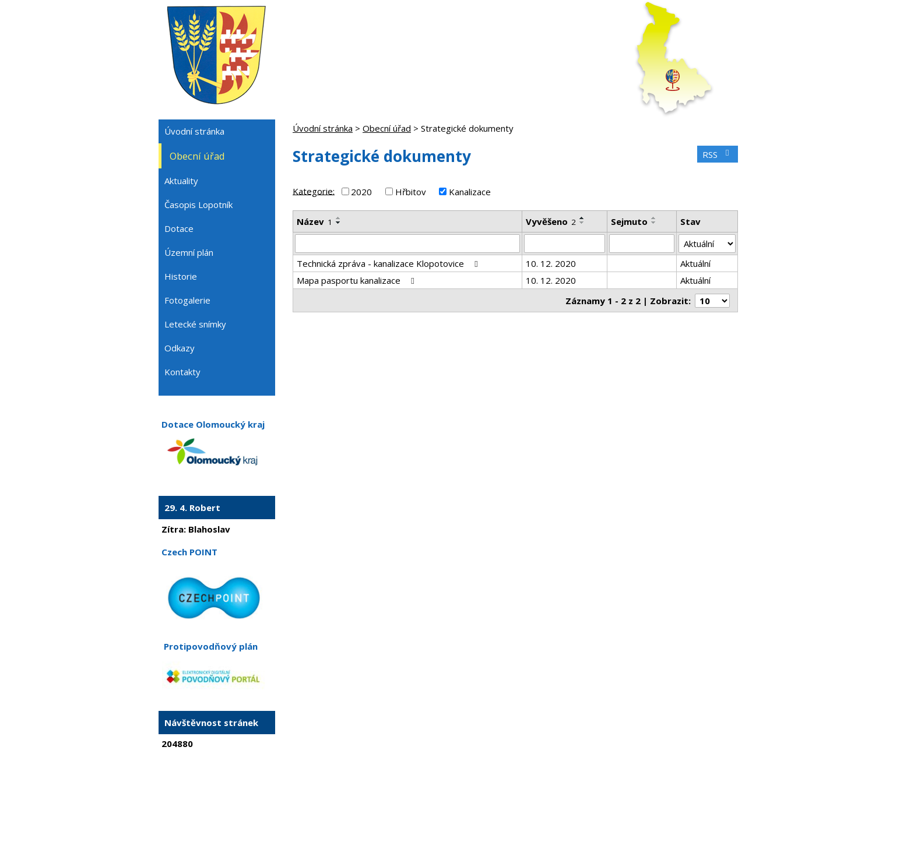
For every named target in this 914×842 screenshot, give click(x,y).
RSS (717, 154)
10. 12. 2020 (551, 263)
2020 (361, 192)
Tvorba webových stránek (441, 810)
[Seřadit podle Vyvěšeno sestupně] (582, 222)
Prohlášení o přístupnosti (572, 800)
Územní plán (188, 252)
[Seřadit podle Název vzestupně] (338, 218)
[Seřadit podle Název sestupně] (338, 222)
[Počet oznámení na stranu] (712, 301)
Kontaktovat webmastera (420, 800)
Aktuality (181, 180)
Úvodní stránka (323, 128)
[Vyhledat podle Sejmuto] (641, 243)
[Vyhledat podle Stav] (707, 243)
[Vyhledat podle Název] (407, 243)
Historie (180, 276)
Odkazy (179, 348)
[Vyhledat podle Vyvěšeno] (564, 243)
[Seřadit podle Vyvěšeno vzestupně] (582, 218)
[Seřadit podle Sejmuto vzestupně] (654, 218)
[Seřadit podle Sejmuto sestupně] (654, 222)
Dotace (179, 228)
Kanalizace (470, 192)
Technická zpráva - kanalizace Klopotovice (389, 263)
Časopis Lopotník (198, 204)
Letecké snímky (195, 324)
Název (314, 221)
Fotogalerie (187, 300)
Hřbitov (410, 192)
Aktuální (695, 263)
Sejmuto (629, 221)
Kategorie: (314, 190)
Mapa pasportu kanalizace (357, 280)
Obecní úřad (387, 128)
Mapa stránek (497, 800)
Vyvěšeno (551, 221)
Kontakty (182, 372)
